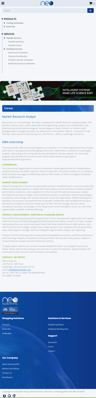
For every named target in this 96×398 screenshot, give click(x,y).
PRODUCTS (10, 19)
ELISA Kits (10, 26)
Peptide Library (15, 45)
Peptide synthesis (16, 41)
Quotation (52, 342)
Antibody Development (58, 329)
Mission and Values (10, 368)
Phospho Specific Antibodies (20, 60)
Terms (51, 346)
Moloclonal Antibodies (18, 52)
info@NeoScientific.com (19, 269)
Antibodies (7, 333)
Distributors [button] (7, 377)
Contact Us (7, 373)
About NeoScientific (11, 364)
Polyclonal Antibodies (17, 56)
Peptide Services (13, 38)
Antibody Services (14, 49)
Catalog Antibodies (15, 23)
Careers (51, 351)
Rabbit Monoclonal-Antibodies (21, 63)
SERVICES (9, 34)
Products (6, 324)
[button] (4, 23)
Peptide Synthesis (56, 324)
